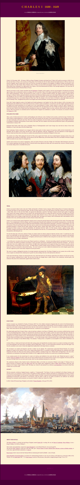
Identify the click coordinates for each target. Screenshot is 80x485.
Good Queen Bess (19, 455)
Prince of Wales (12, 442)
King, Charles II (16, 448)
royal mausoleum (58, 365)
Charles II (10, 111)
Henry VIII (29, 363)
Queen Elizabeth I (11, 455)
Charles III (39, 442)
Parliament (34, 90)
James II (29, 449)
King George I (10, 452)
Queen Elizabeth (37, 381)
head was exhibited (15, 357)
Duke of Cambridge (57, 442)
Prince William (66, 442)
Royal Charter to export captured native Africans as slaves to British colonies (54, 448)
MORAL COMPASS (31, 12)
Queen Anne (17, 457)
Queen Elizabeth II (31, 447)
